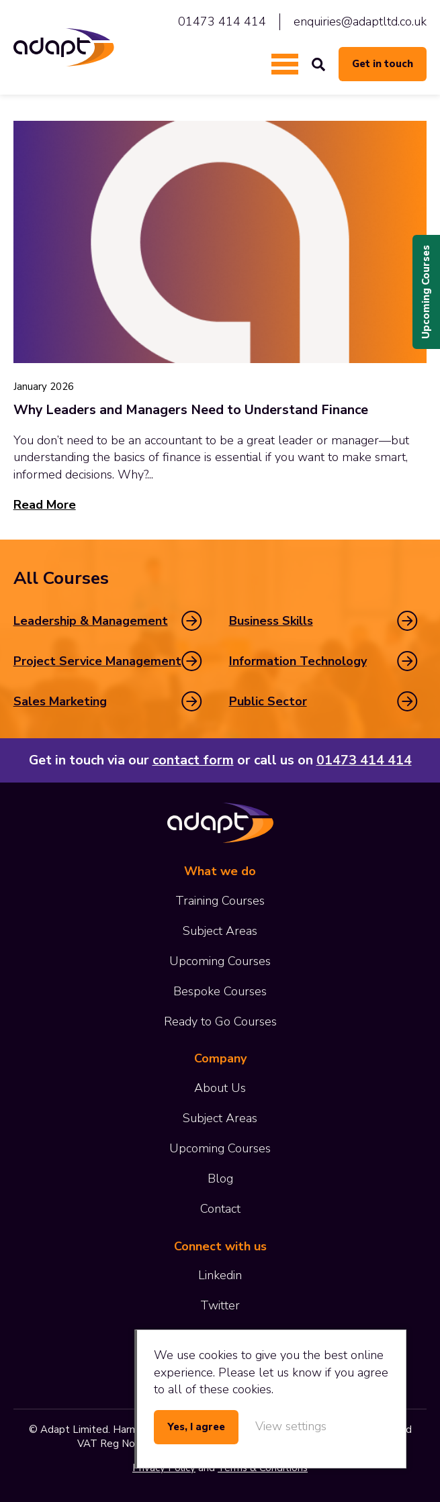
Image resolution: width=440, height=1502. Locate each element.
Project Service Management (97, 661)
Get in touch (382, 63)
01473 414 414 (222, 21)
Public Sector (268, 701)
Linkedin (220, 1275)
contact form (193, 760)
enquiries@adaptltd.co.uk (360, 21)
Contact (220, 1209)
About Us (220, 1088)
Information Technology (298, 661)
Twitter (220, 1305)
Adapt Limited (63, 47)
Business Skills (271, 621)
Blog (220, 1178)
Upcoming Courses (426, 292)
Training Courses (220, 901)
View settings (290, 1426)
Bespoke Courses (220, 991)
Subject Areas (220, 931)
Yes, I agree (196, 1427)
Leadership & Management (90, 621)
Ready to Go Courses (220, 1021)
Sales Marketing (60, 701)
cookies (218, 1355)
